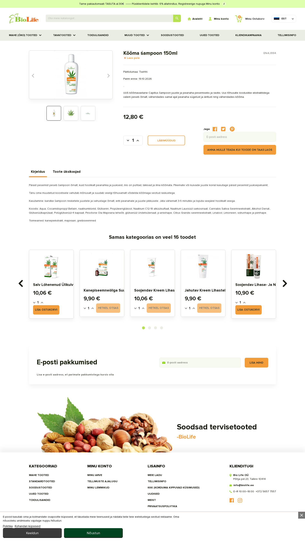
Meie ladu (155, 475)
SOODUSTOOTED (172, 35)
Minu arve (94, 475)
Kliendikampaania (248, 35)
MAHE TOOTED (39, 475)
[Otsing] (113, 18)
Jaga (215, 129)
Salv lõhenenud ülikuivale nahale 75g (66, 285)
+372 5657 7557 (266, 491)
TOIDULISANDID (98, 35)
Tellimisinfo (287, 35)
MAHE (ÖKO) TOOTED (23, 35)
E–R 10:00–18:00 (243, 491)
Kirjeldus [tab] (38, 171)
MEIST (152, 500)
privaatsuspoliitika (162, 506)
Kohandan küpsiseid (27, 536)
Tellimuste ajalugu (102, 481)
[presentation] (20, 283)
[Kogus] (133, 140)
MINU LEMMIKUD (98, 487)
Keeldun (212, 529)
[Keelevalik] (280, 19)
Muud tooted (134, 35)
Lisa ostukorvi (46, 310)
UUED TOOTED (209, 35)
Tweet (223, 129)
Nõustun (272, 529)
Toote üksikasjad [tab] (67, 171)
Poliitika (8, 536)
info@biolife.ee (243, 485)
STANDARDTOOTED (42, 481)
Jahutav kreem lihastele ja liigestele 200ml (224, 290)
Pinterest (232, 129)
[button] (143, 327)
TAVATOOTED (62, 35)
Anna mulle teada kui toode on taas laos (239, 150)
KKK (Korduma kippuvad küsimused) (173, 487)
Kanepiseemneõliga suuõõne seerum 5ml (119, 290)
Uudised (154, 493)
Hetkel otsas (108, 308)
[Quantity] (38, 302)
